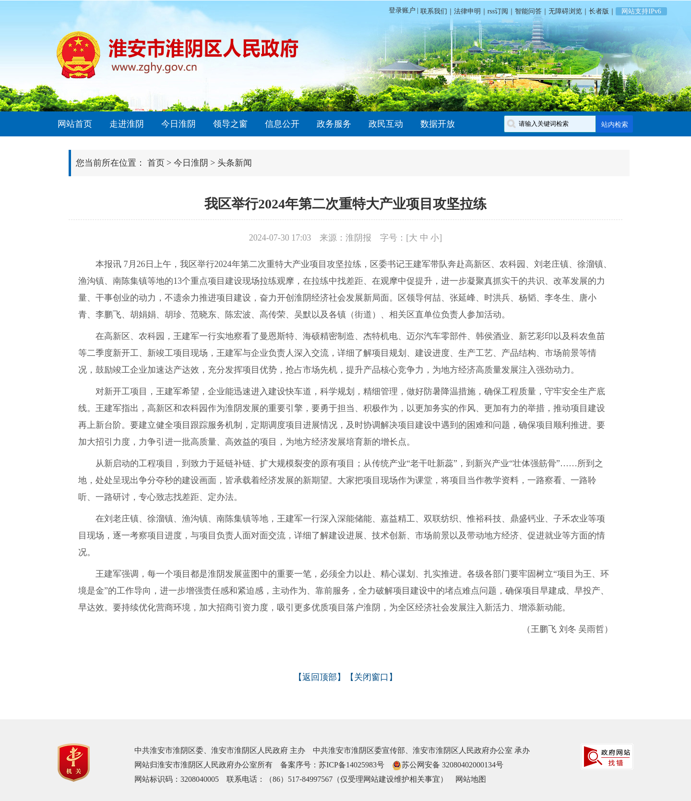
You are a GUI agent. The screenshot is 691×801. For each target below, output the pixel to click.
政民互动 (386, 124)
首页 (156, 163)
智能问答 (528, 11)
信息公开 (282, 124)
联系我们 (432, 11)
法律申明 (467, 11)
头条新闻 (234, 163)
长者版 (599, 11)
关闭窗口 (371, 677)
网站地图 (470, 779)
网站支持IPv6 (641, 11)
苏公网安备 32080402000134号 (452, 765)
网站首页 (75, 124)
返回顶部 (319, 677)
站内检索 (614, 124)
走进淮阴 (126, 124)
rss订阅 (498, 11)
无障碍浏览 (565, 11)
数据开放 (437, 124)
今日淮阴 (178, 124)
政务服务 (334, 124)
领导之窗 (230, 124)
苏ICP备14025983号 (351, 765)
